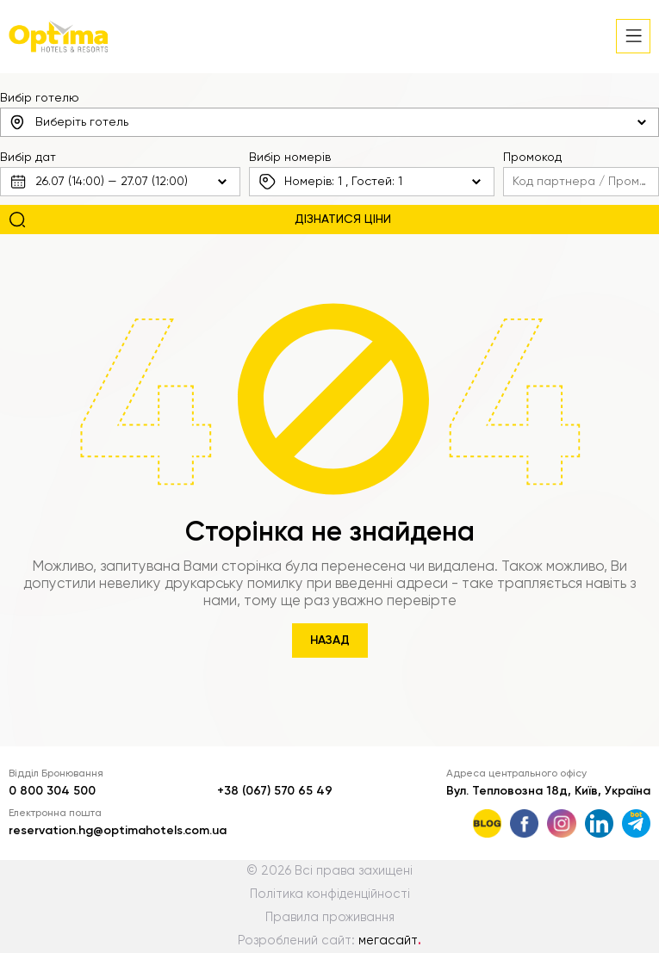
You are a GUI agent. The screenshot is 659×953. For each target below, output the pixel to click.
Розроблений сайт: (329, 941)
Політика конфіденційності (330, 894)
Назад (330, 640)
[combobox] (329, 122)
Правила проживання (330, 918)
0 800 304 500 (52, 791)
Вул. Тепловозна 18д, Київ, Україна (548, 791)
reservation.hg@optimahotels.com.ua (118, 831)
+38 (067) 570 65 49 (275, 791)
